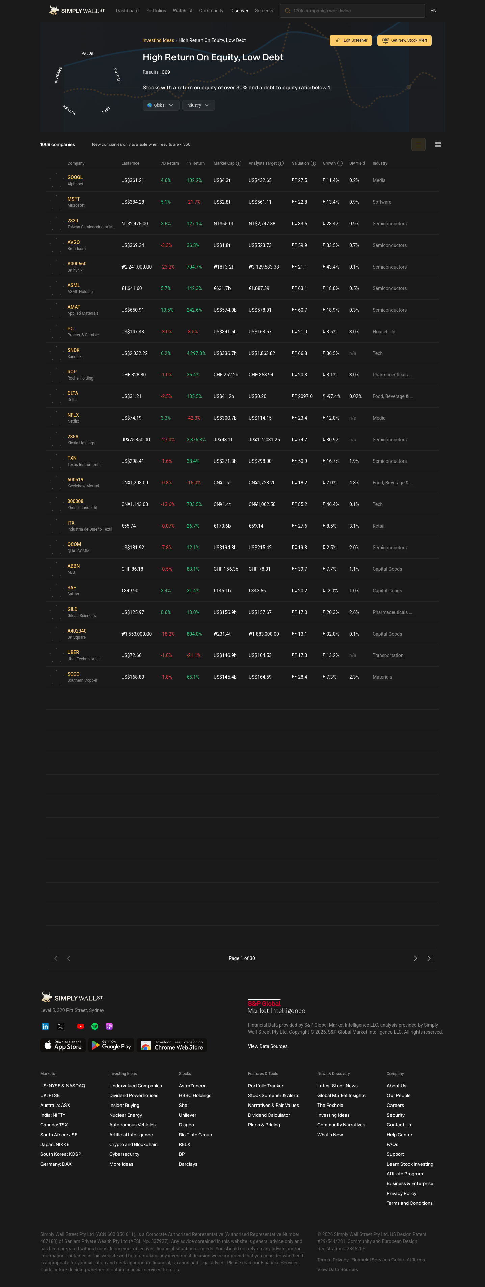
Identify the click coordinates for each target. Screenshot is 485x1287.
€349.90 (130, 590)
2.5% (330, 547)
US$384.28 (133, 202)
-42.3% (194, 418)
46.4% (331, 504)
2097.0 (302, 396)
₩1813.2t (224, 267)
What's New (330, 1135)
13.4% (331, 202)
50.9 (299, 461)
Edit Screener (350, 40)
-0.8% (166, 482)
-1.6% (166, 461)
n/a (352, 353)
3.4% (166, 590)
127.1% (194, 223)
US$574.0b (225, 310)
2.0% (354, 547)
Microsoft (76, 205)
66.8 (299, 353)
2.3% (354, 677)
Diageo (186, 1125)
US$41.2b (224, 396)
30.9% (331, 440)
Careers (395, 1105)
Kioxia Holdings (82, 443)
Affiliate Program (404, 1174)
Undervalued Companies (135, 1086)
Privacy (341, 1260)
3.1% (354, 526)
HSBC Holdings (195, 1095)
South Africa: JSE (58, 1135)
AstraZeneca (192, 1086)
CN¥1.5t (222, 482)
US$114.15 (260, 418)
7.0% (330, 483)
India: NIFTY (52, 1115)
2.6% (354, 612)
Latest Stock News (337, 1086)
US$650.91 (133, 310)
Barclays (188, 1164)
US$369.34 (133, 245)
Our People (398, 1095)
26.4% (193, 374)
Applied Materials (83, 313)
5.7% (166, 288)
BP (182, 1154)
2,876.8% (196, 439)
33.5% (331, 245)
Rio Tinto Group (195, 1135)
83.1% (193, 569)
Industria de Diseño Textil (90, 529)
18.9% (331, 310)
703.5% (194, 504)
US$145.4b (225, 677)
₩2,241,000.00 (137, 267)
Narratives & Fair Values (273, 1105)
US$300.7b (225, 418)
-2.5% (166, 396)
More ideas (121, 1164)
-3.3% (166, 245)
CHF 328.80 (134, 374)
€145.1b (222, 590)
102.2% (194, 180)
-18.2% (168, 634)
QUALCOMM (79, 551)
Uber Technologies (84, 659)
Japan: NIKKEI (55, 1144)
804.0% (194, 634)
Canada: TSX (54, 1125)
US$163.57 (260, 331)
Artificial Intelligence (131, 1135)
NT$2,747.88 (262, 223)
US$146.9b (225, 655)
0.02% (355, 396)
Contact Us (398, 1125)
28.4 (299, 677)
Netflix (73, 421)
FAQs (392, 1144)
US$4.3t (222, 180)
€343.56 (257, 590)
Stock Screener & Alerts (273, 1095)
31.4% (193, 590)
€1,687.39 (259, 288)
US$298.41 (133, 461)
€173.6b (222, 526)
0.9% (354, 202)
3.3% (166, 418)
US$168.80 (133, 677)
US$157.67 (260, 612)
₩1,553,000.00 (137, 634)
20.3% (331, 612)
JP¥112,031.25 (264, 439)
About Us (396, 1086)
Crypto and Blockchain (133, 1144)
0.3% (354, 310)
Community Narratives (341, 1125)
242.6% (194, 310)
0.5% (354, 288)
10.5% (167, 310)
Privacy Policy (401, 1193)
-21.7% (194, 202)
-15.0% (194, 482)
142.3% (194, 288)
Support (395, 1154)
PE (294, 180)
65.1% (193, 677)
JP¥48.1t (223, 439)
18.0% (331, 288)
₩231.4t (222, 634)
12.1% (193, 547)
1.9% (354, 461)
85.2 (299, 504)
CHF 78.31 (260, 569)
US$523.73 (260, 245)
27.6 (299, 526)
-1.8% (166, 677)
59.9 (299, 245)
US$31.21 (132, 396)
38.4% (193, 461)
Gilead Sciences (82, 616)
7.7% (330, 569)
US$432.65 (260, 180)
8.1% (330, 375)
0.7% (354, 245)
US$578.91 (260, 310)
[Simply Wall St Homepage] (77, 10)
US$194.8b (225, 547)
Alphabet (76, 184)
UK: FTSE (50, 1095)
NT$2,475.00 (135, 223)
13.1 (299, 634)
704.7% (194, 267)
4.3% (354, 482)
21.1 (299, 267)
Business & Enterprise (409, 1183)
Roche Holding (81, 378)
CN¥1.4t (222, 504)
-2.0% (330, 591)
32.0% (331, 634)
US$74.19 (132, 418)
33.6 (299, 224)
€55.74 (129, 526)
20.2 (299, 591)
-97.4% (332, 396)
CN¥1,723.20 (262, 482)
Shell (184, 1105)
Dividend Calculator (269, 1115)
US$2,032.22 (135, 353)
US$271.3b (225, 461)
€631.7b (222, 288)
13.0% (193, 612)
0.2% (354, 180)
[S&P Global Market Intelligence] (276, 1007)
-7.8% (166, 547)
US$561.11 (260, 202)
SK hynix (75, 270)
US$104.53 (260, 655)
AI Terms (416, 1260)
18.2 (299, 483)
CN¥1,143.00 (135, 504)
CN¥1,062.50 (262, 504)
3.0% (354, 331)
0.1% (354, 267)
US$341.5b (225, 331)
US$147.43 (133, 331)
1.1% (354, 569)
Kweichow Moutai (84, 486)
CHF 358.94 (261, 374)
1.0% (354, 590)
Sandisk (75, 357)
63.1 (299, 288)
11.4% (331, 180)
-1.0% (166, 374)
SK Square (77, 637)
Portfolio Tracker (265, 1086)
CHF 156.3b (226, 569)
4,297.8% (196, 353)
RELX (184, 1144)
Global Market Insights (341, 1095)
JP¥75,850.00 (136, 439)
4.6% (166, 180)
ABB (71, 572)
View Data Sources (268, 1046)
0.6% (166, 612)
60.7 (299, 310)
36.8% (193, 245)
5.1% (166, 202)
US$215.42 (260, 547)
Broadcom (77, 249)
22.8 (299, 202)
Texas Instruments (84, 465)
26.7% (193, 526)
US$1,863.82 (262, 353)
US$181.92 (133, 547)
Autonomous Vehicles (132, 1125)
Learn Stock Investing (409, 1164)
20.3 (299, 375)
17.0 (299, 612)
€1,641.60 (132, 288)
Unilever (187, 1115)
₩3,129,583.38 (264, 267)
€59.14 (256, 526)
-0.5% (166, 569)
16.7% (331, 461)
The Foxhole (330, 1105)
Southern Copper (83, 680)
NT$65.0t (224, 223)
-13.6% (168, 504)
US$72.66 (132, 655)
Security (395, 1115)
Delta (72, 400)
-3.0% (166, 331)
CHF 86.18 (132, 569)
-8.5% (192, 331)
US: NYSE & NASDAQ (62, 1086)
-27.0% (168, 439)
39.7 (299, 569)
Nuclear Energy (125, 1115)
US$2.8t (222, 202)
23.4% (331, 224)
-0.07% (168, 526)
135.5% (194, 396)
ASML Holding (80, 292)
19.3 (299, 547)
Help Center (399, 1135)
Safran (73, 594)
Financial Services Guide (377, 1260)
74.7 (299, 440)
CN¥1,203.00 (135, 482)
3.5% (330, 332)
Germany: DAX (56, 1164)
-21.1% (194, 655)
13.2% (331, 655)
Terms (323, 1260)
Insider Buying (124, 1105)
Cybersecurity (124, 1154)
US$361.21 (133, 180)
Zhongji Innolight (83, 508)
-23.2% (168, 267)
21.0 (299, 332)
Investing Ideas (158, 40)
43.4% (331, 267)
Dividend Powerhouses (133, 1095)
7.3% (330, 677)
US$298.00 (260, 461)
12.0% (331, 418)
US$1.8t (222, 245)
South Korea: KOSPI (61, 1154)
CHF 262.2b (226, 374)
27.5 (299, 180)
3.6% (166, 223)
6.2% (166, 353)
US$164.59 (260, 677)
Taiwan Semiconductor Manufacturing (92, 227)
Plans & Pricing (264, 1125)
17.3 (299, 655)
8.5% (330, 526)
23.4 (299, 418)
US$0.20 (258, 396)
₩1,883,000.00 (264, 634)
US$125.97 (133, 612)
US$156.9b (225, 612)
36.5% (331, 353)
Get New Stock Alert (404, 40)
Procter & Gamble (83, 335)
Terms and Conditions (409, 1203)
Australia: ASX (55, 1105)
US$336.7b (225, 353)
